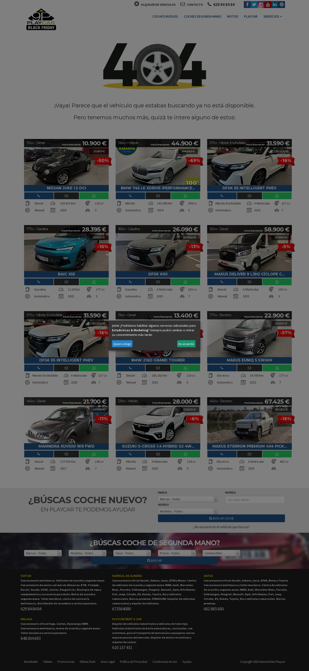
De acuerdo (186, 344)
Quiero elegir (122, 344)
